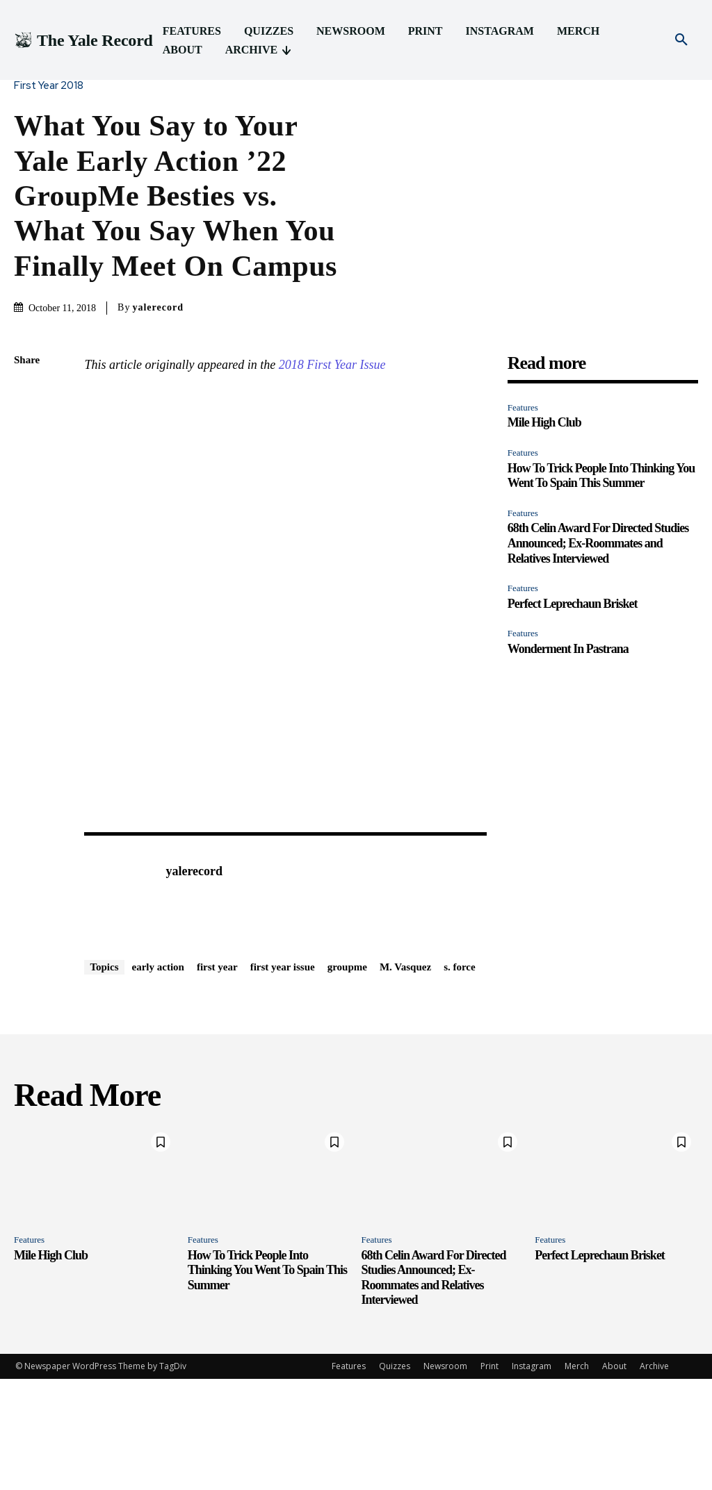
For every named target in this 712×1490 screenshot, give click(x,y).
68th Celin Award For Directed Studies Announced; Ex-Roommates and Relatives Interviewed (598, 543)
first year (217, 1078)
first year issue (282, 1078)
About (614, 1477)
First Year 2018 (52, 86)
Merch (577, 1477)
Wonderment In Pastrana (568, 649)
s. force (460, 1078)
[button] (681, 40)
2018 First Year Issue (332, 365)
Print (489, 1477)
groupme (347, 1078)
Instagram (531, 1477)
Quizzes (394, 1477)
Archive (654, 1477)
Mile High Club (544, 422)
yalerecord (158, 307)
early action (158, 1078)
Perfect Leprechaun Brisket (573, 604)
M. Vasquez (405, 1078)
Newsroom (445, 1477)
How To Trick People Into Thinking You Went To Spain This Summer (601, 475)
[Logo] (83, 41)
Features (523, 407)
